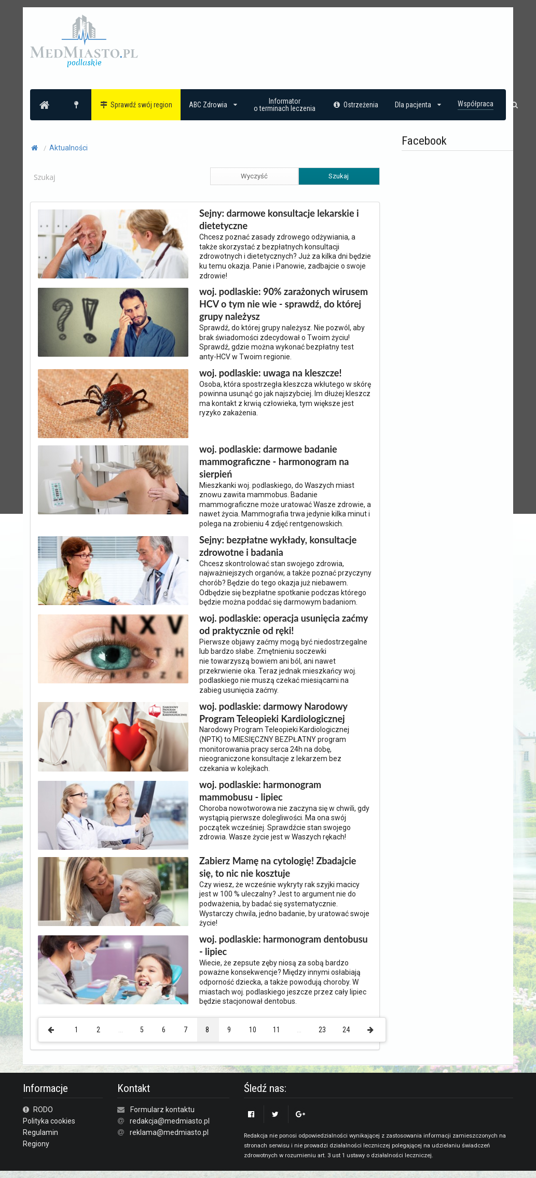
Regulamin (40, 1132)
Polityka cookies (49, 1121)
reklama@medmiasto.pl (169, 1132)
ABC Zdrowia (213, 105)
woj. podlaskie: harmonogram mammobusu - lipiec (260, 791)
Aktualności (68, 148)
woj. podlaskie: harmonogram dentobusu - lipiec (283, 945)
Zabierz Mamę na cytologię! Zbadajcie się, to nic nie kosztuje (277, 867)
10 (252, 1030)
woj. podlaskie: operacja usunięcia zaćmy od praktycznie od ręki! (283, 624)
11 (276, 1030)
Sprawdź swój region (136, 105)
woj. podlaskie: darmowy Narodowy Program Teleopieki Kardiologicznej (273, 712)
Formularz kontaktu (162, 1109)
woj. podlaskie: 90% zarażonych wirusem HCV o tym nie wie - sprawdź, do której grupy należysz (283, 304)
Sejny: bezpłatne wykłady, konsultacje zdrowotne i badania (277, 546)
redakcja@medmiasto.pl (170, 1121)
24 (346, 1030)
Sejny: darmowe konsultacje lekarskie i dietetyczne (279, 219)
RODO (38, 1109)
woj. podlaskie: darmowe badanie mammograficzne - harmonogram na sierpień (274, 461)
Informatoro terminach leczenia (284, 105)
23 (322, 1030)
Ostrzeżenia (355, 105)
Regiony (36, 1144)
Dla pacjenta (418, 105)
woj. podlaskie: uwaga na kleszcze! (270, 372)
